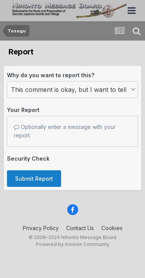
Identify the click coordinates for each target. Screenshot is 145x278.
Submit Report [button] (34, 178)
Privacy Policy (41, 228)
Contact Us (80, 228)
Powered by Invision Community (72, 244)
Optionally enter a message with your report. (65, 131)
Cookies (112, 228)
